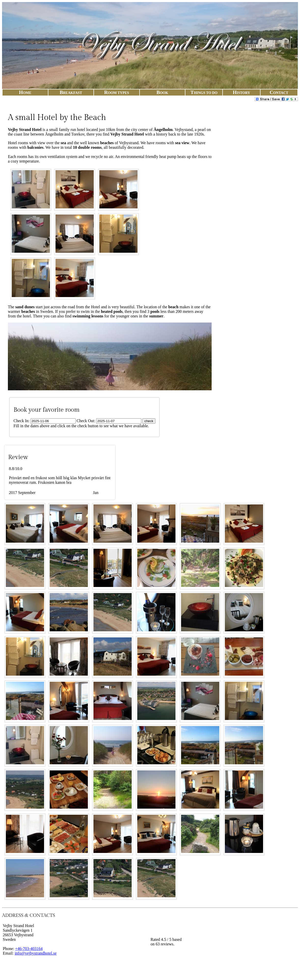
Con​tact (279, 93)
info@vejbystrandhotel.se (36, 953)
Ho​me (25, 93)
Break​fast (71, 93)
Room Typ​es (116, 93)
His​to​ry (241, 93)
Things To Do (203, 93)
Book (162, 93)
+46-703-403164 (29, 948)
